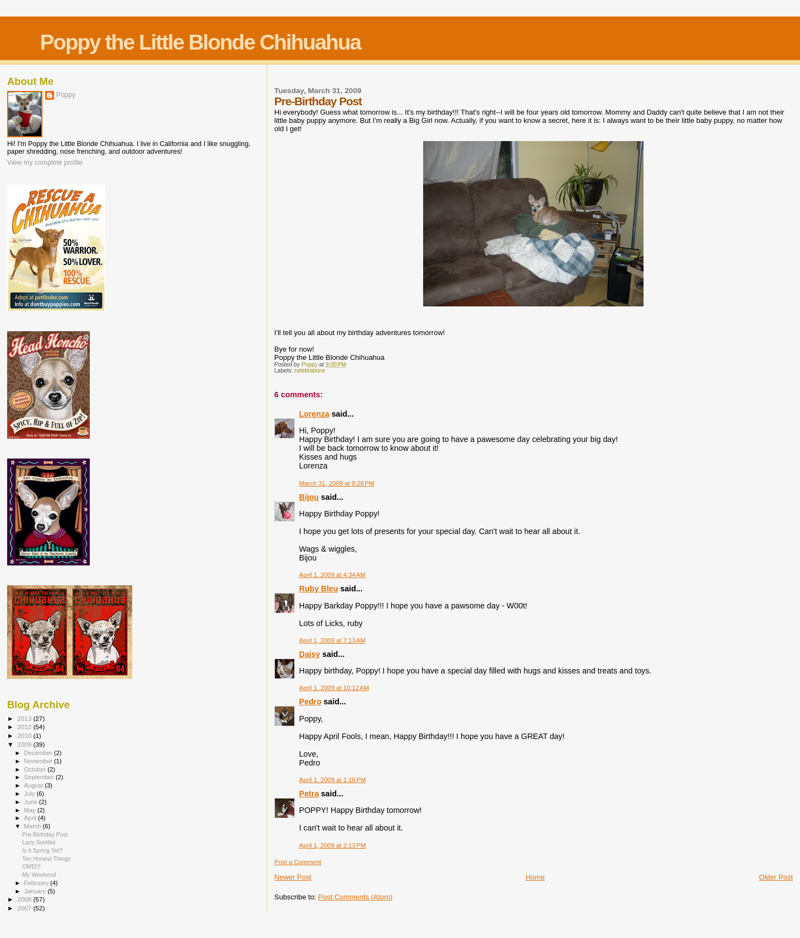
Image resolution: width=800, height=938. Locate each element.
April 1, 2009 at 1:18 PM (332, 780)
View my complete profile (45, 162)
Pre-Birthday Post (45, 834)
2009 (25, 744)
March (33, 826)
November (39, 761)
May (30, 810)
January (36, 891)
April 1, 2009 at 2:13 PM (332, 845)
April (31, 818)
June (31, 802)
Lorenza (314, 413)
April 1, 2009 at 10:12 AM (334, 687)
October (36, 769)
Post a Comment (297, 862)
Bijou (309, 497)
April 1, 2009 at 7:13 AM (332, 640)
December (39, 753)
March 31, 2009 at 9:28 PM (336, 483)
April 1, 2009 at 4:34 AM (332, 575)
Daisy (309, 654)
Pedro (310, 701)
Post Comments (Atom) (355, 897)
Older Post (776, 877)
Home (535, 877)
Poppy (65, 95)
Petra (309, 793)
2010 (25, 735)
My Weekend (39, 874)
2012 (25, 726)
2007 (25, 908)
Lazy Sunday (39, 842)
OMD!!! (31, 866)
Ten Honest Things (46, 858)
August (34, 785)
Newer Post (292, 877)
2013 (25, 718)
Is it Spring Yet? (42, 850)
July (30, 793)
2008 (25, 899)
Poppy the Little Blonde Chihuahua (200, 42)
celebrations (309, 371)
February (37, 883)
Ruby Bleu (318, 588)
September (40, 777)
